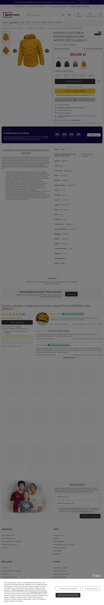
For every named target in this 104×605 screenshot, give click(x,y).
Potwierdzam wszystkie (68, 595)
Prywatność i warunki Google (38, 592)
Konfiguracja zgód (91, 589)
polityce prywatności (18, 590)
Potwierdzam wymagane (68, 589)
